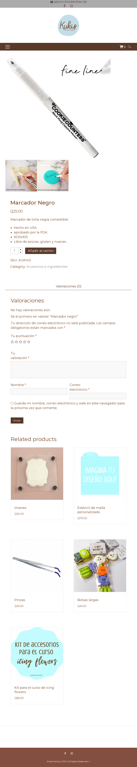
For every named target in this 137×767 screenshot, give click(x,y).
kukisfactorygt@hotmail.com (70, 2)
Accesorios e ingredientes (47, 267)
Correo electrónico (80, 387)
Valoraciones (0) (68, 286)
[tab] (68, 286)
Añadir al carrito (41, 251)
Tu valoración (20, 355)
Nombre (18, 385)
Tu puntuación (24, 336)
